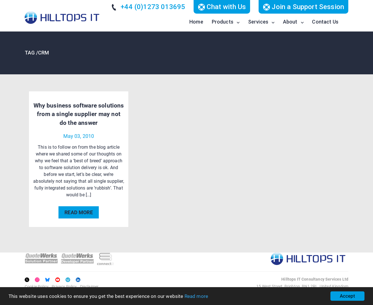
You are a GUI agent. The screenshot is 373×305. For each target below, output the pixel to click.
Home (196, 22)
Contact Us (325, 22)
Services (258, 22)
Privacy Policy (64, 286)
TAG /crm (37, 53)
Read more (196, 296)
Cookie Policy (37, 286)
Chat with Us (222, 7)
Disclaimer (89, 286)
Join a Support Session (303, 7)
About (290, 22)
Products (222, 22)
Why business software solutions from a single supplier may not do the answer (78, 114)
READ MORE (78, 212)
